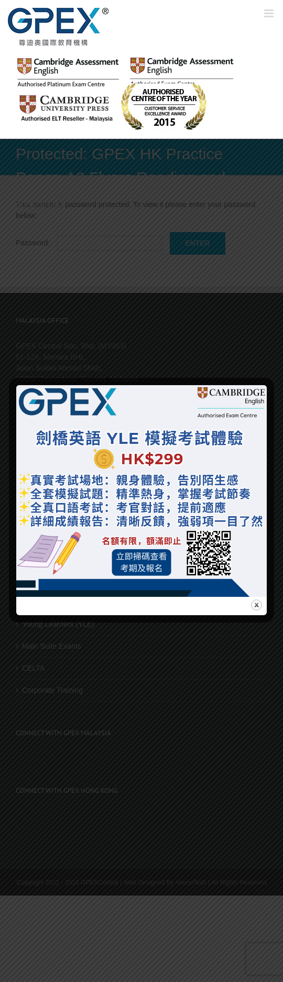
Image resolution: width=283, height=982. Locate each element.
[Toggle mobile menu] (269, 13)
